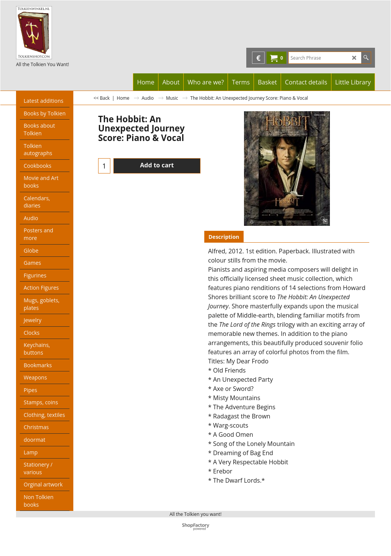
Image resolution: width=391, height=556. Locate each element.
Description (223, 236)
